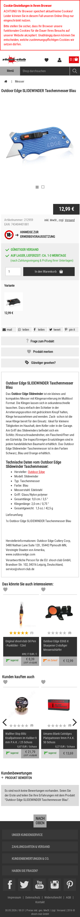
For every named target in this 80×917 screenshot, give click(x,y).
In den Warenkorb (46, 271)
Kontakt (40, 902)
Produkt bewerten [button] (18, 778)
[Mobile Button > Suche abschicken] (75, 71)
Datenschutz (32, 897)
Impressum (14, 897)
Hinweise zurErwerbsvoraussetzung (37, 234)
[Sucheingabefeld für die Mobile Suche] (45, 71)
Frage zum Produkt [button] (42, 341)
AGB (68, 897)
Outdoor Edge (36, 472)
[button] (69, 330)
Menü (10, 71)
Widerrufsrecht (53, 897)
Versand (70, 220)
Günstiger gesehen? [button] (43, 363)
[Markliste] (5, 590)
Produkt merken (43, 352)
